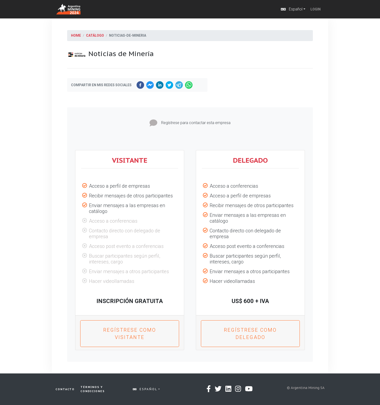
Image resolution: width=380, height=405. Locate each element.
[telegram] (179, 85)
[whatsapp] (189, 85)
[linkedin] (160, 85)
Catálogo (95, 35)
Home (76, 35)
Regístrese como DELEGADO (250, 333)
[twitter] (169, 85)
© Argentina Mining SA (306, 388)
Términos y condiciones (92, 389)
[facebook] (140, 85)
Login (315, 9)
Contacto (65, 389)
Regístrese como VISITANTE (129, 333)
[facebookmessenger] (150, 85)
